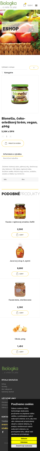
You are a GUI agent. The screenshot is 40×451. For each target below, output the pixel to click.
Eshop (4, 384)
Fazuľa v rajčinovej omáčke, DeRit (20, 222)
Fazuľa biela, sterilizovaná (20, 300)
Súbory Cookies (7, 407)
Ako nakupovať (7, 389)
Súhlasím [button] (24, 438)
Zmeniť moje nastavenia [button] (24, 446)
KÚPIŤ (19, 235)
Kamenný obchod (8, 392)
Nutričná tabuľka (10, 158)
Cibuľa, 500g (20, 339)
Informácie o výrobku (12, 154)
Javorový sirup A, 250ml (20, 261)
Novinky (4, 386)
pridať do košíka (13, 143)
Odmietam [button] (23, 442)
